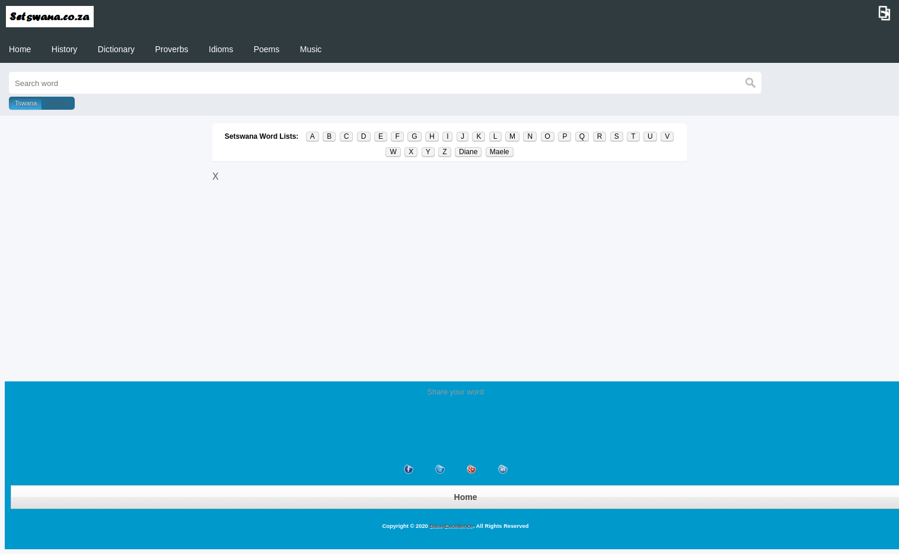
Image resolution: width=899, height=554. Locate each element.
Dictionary (116, 49)
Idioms (221, 49)
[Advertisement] (449, 275)
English (58, 103)
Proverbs (172, 49)
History (65, 49)
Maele (499, 152)
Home (20, 49)
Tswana (26, 103)
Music (311, 49)
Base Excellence (450, 526)
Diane (468, 152)
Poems (267, 49)
